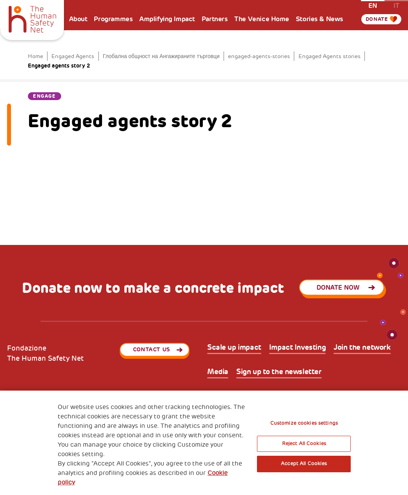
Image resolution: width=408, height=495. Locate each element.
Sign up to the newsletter (279, 371)
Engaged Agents (72, 56)
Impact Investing (297, 347)
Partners (215, 19)
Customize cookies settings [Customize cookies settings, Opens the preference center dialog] (304, 423)
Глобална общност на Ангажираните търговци (161, 56)
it (396, 5)
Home (35, 56)
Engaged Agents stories (330, 56)
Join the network (361, 347)
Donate (375, 29)
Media (217, 371)
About (78, 19)
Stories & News (319, 19)
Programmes (113, 19)
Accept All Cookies (304, 463)
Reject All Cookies (304, 443)
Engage (44, 96)
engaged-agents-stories (259, 56)
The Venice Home (261, 19)
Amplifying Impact (167, 19)
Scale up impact (234, 347)
